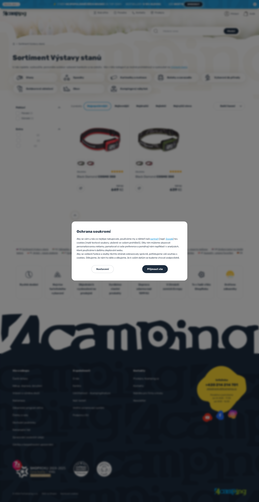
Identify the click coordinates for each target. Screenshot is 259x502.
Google (169, 239)
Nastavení (102, 269)
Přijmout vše (155, 269)
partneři (154, 239)
